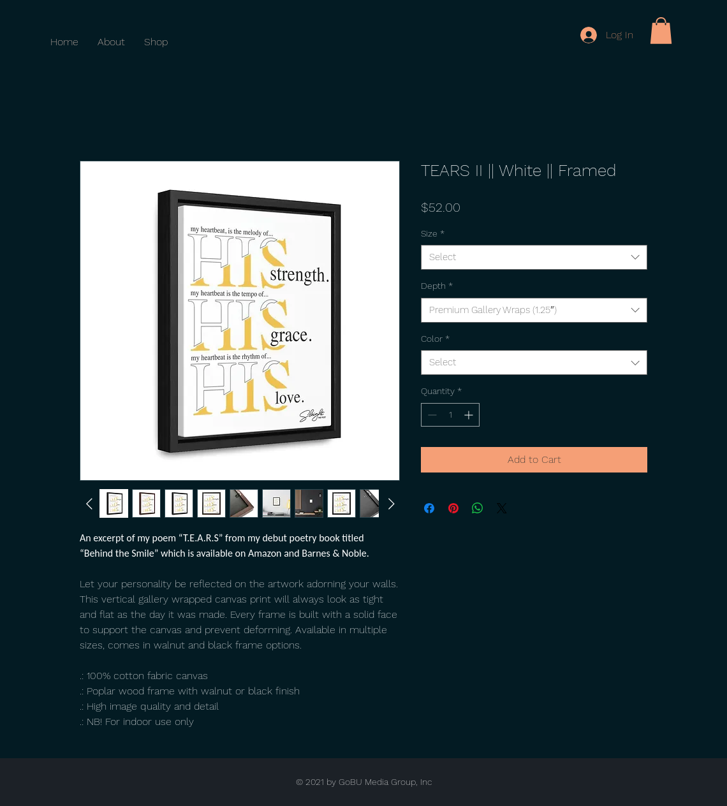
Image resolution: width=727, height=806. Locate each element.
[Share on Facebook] (429, 508)
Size (432, 233)
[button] (661, 30)
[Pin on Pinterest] (453, 508)
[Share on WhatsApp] (477, 508)
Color (435, 338)
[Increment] (470, 415)
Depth (437, 286)
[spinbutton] (450, 415)
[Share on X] (502, 508)
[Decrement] (431, 415)
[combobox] (534, 257)
